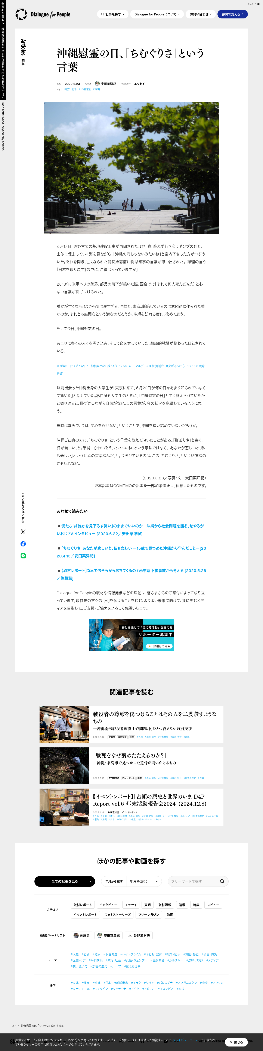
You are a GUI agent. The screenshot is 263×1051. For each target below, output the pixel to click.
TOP (13, 1026)
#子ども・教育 (153, 954)
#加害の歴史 (190, 778)
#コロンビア (165, 988)
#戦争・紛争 (70, 89)
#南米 (180, 988)
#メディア (185, 816)
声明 (147, 904)
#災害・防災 (147, 816)
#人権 (140, 737)
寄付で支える (231, 14)
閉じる (238, 1042)
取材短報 (122, 737)
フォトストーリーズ (118, 914)
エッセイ (139, 84)
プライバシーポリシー (187, 1040)
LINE (23, 556)
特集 (132, 737)
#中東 (133, 819)
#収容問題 (122, 816)
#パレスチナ (122, 819)
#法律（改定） (194, 960)
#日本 (111, 819)
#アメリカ (148, 988)
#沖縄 (96, 89)
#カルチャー (175, 960)
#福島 (96, 819)
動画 (170, 914)
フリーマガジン (148, 914)
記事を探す (113, 14)
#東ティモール (145, 819)
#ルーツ (115, 966)
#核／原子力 (79, 966)
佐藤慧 (112, 737)
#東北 (75, 982)
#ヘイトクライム (130, 954)
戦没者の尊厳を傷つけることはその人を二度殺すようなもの (156, 720)
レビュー (213, 904)
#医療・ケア (160, 816)
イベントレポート (129, 812)
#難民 (112, 816)
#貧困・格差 (191, 954)
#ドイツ (157, 819)
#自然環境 (157, 960)
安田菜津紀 (105, 84)
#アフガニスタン (186, 982)
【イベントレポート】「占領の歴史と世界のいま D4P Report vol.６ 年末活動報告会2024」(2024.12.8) (150, 800)
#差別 (104, 816)
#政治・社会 (176, 737)
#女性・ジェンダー (136, 960)
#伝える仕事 (212, 816)
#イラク (136, 982)
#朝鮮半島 (121, 982)
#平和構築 (85, 89)
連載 (182, 904)
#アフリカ (217, 982)
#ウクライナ (118, 988)
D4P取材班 (113, 812)
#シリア (149, 982)
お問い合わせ (199, 14)
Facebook (23, 544)
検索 (222, 881)
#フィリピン (100, 988)
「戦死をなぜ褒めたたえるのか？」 (156, 758)
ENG (250, 4)
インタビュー (108, 904)
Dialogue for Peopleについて (155, 14)
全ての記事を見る (65, 881)
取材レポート (128, 778)
